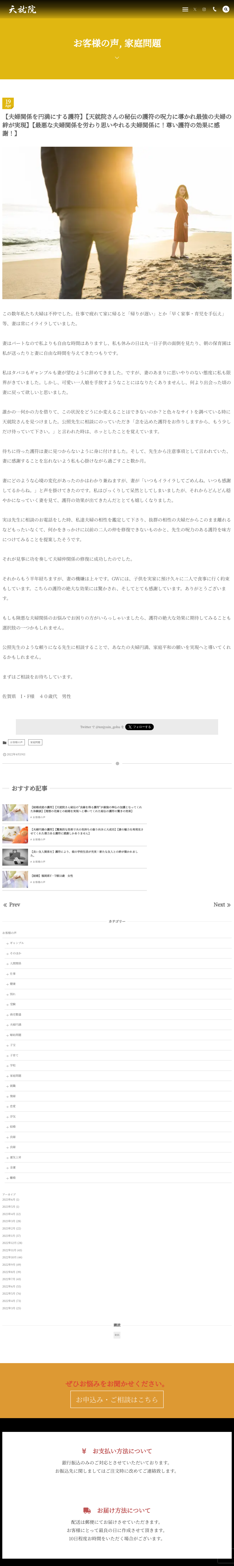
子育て (14, 1012)
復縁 (13, 1052)
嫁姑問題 (15, 991)
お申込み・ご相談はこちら (117, 1365)
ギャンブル (17, 900)
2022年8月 (8, 1228)
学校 (13, 1022)
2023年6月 (8, 1156)
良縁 (13, 1093)
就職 (13, 1042)
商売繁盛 (15, 971)
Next (223, 860)
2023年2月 (8, 1185)
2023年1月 (8, 1192)
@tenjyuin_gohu (108, 726)
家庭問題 (35, 742)
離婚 (13, 1134)
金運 (13, 1124)
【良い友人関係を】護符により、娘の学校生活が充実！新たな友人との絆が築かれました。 (70, 832)
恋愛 (13, 1063)
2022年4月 (8, 1257)
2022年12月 (9, 1199)
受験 (13, 961)
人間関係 (15, 920)
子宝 (13, 1002)
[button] (226, 9)
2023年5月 (8, 1163)
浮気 (13, 1073)
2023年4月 (8, 1170)
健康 (13, 940)
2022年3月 (8, 1265)
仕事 (13, 930)
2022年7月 (8, 1236)
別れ (13, 950)
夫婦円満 (15, 981)
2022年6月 (8, 1243)
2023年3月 (8, 1178)
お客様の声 (16, 742)
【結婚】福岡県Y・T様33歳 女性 (166, 832)
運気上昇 (15, 1114)
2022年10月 (9, 1214)
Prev (11, 860)
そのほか (15, 910)
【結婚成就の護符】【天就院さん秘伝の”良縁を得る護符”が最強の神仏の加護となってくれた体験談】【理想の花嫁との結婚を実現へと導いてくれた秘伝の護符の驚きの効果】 (71, 810)
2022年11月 (9, 1207)
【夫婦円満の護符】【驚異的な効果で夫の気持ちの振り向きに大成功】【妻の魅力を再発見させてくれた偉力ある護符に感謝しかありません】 (187, 810)
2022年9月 (8, 1221)
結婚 (13, 1083)
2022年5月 (8, 1250)
